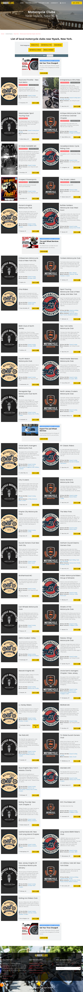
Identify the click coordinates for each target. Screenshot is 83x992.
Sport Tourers (63, 314)
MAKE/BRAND (58, 45)
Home (22, 3)
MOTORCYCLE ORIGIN (35, 50)
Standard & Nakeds (73, 314)
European (30, 278)
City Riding (65, 561)
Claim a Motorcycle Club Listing (37, 972)
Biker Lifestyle (72, 272)
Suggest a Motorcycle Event (36, 968)
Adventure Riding (73, 310)
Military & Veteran (71, 692)
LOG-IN (63, 3)
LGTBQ (29, 499)
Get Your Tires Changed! (49, 63)
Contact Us (5, 978)
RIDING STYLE (35, 45)
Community (54, 3)
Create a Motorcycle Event (36, 970)
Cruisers (21, 227)
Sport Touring (70, 311)
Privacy (4, 973)
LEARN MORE (43, 73)
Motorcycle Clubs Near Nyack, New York (30, 33)
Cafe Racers (63, 463)
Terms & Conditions (7, 976)
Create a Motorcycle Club (35, 965)
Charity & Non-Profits (74, 227)
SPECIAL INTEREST (49, 50)
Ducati (33, 563)
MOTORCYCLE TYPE (46, 45)
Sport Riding (63, 311)
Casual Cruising (32, 95)
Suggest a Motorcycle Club (36, 963)
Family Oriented (64, 881)
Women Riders (73, 497)
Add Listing (77, 3)
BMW (34, 278)
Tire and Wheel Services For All (49, 242)
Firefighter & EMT (32, 225)
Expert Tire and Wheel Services (48, 430)
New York (16, 33)
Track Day (67, 99)
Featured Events (31, 3)
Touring (20, 497)
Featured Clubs (44, 3)
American (71, 274)
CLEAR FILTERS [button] (50, 55)
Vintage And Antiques (74, 132)
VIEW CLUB (35, 102)
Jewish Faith (31, 304)
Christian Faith (31, 885)
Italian (29, 563)
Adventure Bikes (73, 313)
